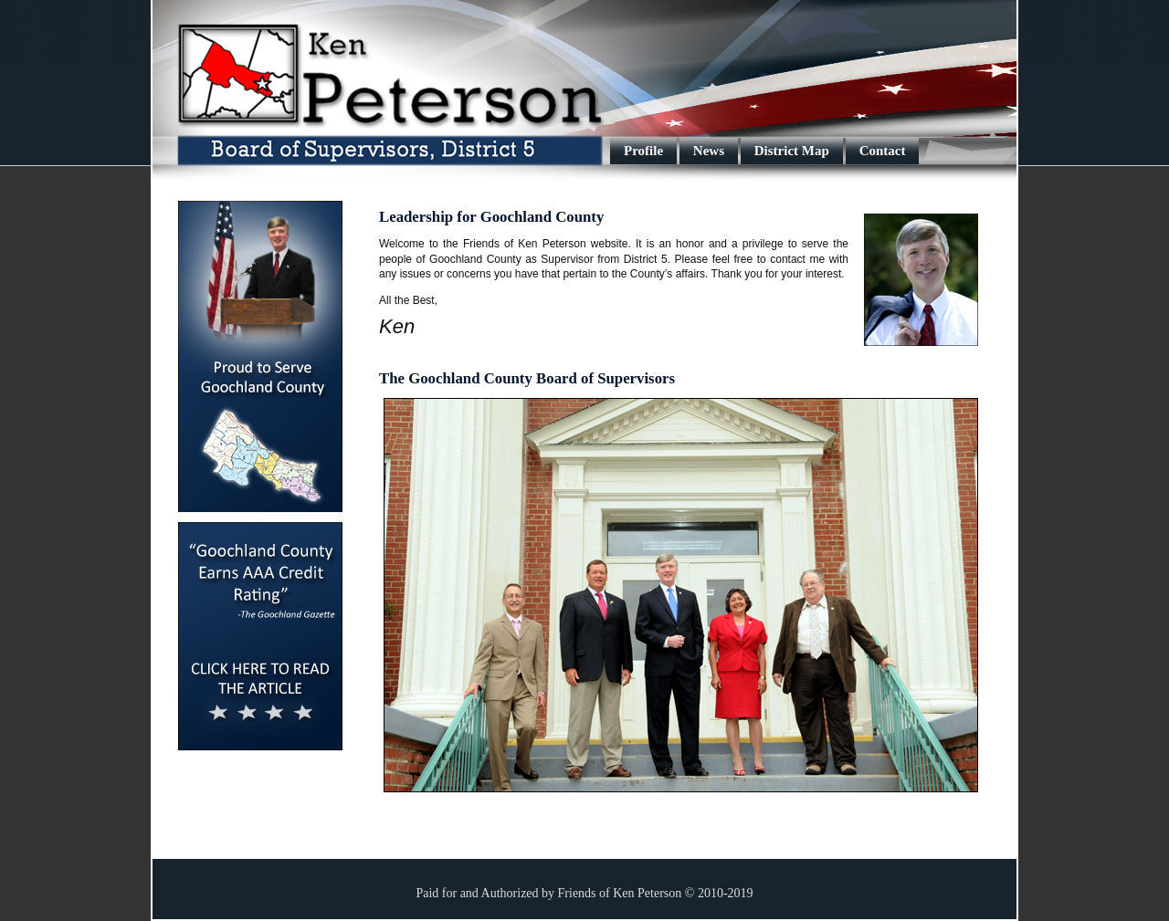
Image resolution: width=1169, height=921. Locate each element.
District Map (791, 150)
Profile (643, 150)
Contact (882, 150)
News (708, 150)
